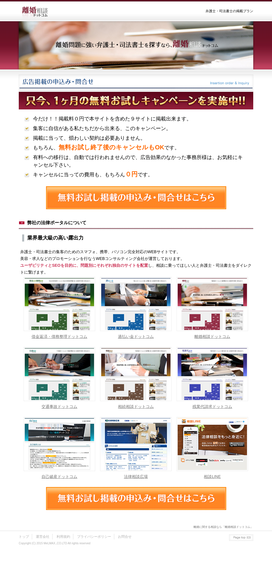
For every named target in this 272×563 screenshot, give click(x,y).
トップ (24, 537)
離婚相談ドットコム (212, 336)
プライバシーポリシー (94, 537)
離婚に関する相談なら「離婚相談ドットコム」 (223, 526)
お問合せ (125, 537)
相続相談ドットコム (136, 406)
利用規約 (63, 537)
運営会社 (42, 537)
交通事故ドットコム (59, 406)
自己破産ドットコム (59, 476)
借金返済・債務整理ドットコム (59, 336)
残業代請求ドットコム (212, 406)
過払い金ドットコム (136, 336)
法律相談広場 (136, 476)
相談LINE (212, 476)
